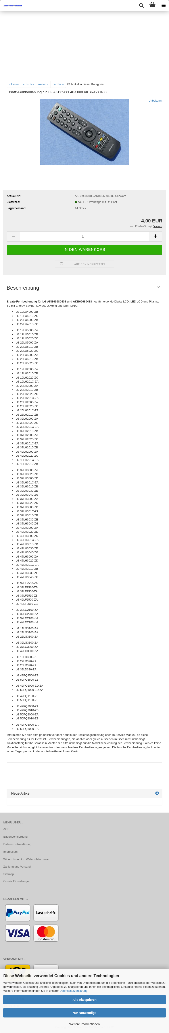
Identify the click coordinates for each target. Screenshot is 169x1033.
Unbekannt (155, 100)
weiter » (43, 84)
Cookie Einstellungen (16, 881)
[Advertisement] (84, 44)
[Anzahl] (84, 237)
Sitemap (8, 874)
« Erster (14, 84)
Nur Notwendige (84, 1013)
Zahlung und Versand (17, 866)
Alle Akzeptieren (84, 1000)
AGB (6, 829)
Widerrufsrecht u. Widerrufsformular (26, 859)
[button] (13, 237)
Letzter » (58, 84)
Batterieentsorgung (15, 836)
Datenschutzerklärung (73, 990)
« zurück (28, 84)
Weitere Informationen (84, 1024)
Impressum (10, 851)
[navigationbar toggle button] (163, 5)
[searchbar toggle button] (141, 5)
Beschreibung (23, 288)
